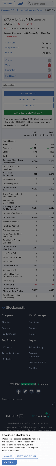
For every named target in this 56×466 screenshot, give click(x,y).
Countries (34, 322)
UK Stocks (7, 347)
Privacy (28, 447)
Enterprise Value (12, 47)
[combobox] (40, 3)
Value (7, 65)
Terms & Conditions (34, 355)
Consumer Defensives (7, 10)
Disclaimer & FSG (37, 362)
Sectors (33, 328)
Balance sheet (28, 93)
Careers (6, 328)
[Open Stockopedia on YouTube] (38, 391)
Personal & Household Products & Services (29, 10)
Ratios (32, 333)
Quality (8, 60)
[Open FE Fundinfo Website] (41, 415)
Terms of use (18, 447)
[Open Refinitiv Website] (18, 416)
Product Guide (9, 333)
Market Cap (10, 42)
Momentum (10, 70)
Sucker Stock (11, 36)
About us (6, 322)
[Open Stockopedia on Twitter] (25, 391)
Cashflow (28, 105)
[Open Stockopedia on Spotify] (31, 391)
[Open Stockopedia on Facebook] (18, 391)
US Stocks (6, 359)
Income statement (28, 99)
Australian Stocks (10, 353)
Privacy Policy (36, 347)
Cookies (33, 368)
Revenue (8, 52)
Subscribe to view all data (28, 113)
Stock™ (10, 76)
